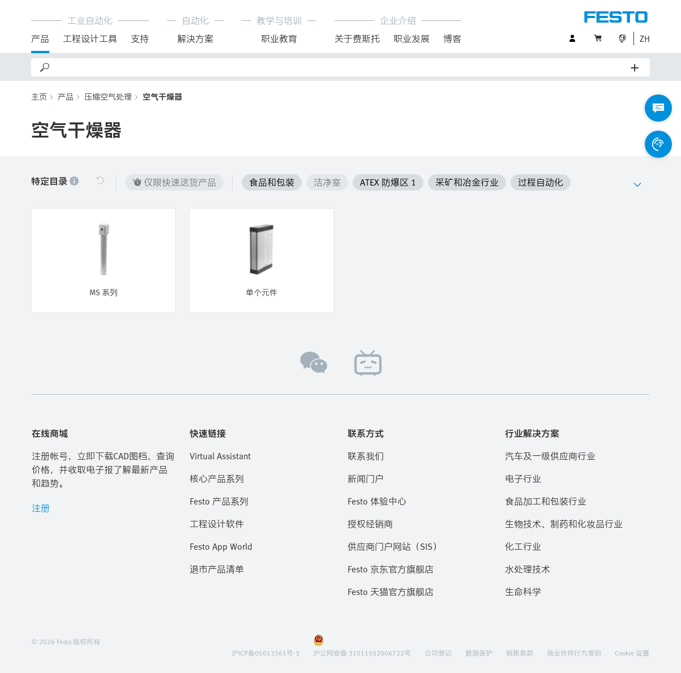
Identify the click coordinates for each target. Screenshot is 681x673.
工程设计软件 (217, 523)
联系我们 (366, 456)
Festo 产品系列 (219, 501)
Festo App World (221, 546)
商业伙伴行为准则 (574, 653)
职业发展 (411, 38)
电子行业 (523, 478)
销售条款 (519, 653)
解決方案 (195, 38)
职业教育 (279, 38)
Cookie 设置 (632, 653)
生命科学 (523, 591)
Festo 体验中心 (377, 501)
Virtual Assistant (220, 456)
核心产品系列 (217, 478)
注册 (41, 508)
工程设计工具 (90, 38)
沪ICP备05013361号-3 (265, 653)
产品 (40, 38)
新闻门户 (366, 478)
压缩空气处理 (108, 96)
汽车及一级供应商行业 (550, 456)
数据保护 (478, 653)
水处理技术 (527, 569)
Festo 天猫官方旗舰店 (391, 591)
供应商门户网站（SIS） (395, 546)
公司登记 (438, 653)
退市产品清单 (217, 569)
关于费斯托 (357, 38)
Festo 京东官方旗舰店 (391, 569)
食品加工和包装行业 (545, 501)
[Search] (341, 67)
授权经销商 (370, 523)
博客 (452, 38)
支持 (140, 38)
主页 (39, 96)
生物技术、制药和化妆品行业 (564, 523)
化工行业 (523, 546)
